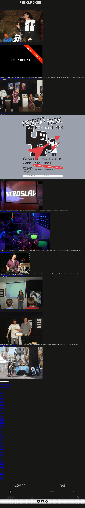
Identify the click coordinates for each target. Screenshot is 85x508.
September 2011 (2, 448)
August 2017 (1, 428)
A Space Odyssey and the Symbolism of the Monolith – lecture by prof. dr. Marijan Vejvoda (19, 78)
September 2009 (2, 460)
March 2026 (1, 393)
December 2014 (2, 433)
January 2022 (2, 412)
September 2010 (2, 455)
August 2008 (1, 466)
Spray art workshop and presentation (8, 345)
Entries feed (1, 478)
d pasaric (1, 79)
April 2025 (1, 397)
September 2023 (2, 405)
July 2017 (1, 429)
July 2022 (1, 409)
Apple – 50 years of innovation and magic (5, 384)
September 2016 (2, 430)
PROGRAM (32, 6)
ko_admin (1, 44)
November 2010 (2, 453)
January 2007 (2, 468)
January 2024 (2, 404)
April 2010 (1, 458)
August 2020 (1, 417)
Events (1, 472)
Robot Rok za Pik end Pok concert (7, 113)
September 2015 (2, 432)
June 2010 (1, 456)
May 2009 (1, 462)
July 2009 (1, 461)
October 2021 (2, 414)
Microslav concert (4, 180)
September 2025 (2, 396)
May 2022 (1, 410)
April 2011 (1, 451)
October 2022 (2, 408)
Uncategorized (2, 474)
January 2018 (2, 425)
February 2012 (2, 445)
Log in (1, 477)
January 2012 (2, 446)
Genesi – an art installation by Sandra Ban (9, 211)
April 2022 (1, 411)
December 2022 (2, 407)
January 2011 (2, 452)
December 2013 (2, 437)
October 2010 (2, 454)
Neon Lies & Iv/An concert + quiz (4, 385)
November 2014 (2, 434)
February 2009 (2, 463)
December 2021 (2, 413)
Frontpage (1, 473)
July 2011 (1, 449)
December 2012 (2, 441)
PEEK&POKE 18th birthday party (4, 387)
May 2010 (1, 457)
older (1, 380)
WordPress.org (2, 479)
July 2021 (1, 415)
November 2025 (2, 395)
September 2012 (2, 443)
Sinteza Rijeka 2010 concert (6, 252)
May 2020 (1, 418)
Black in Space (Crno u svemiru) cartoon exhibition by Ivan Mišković (15, 310)
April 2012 (1, 444)
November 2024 (2, 400)
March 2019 (1, 422)
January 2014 (2, 436)
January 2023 (2, 406)
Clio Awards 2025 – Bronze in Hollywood (5, 386)
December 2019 (2, 420)
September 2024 (2, 401)
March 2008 (1, 467)
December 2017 (2, 426)
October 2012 (2, 442)
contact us (63, 484)
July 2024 (1, 402)
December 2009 (2, 459)
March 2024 (1, 403)
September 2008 (2, 465)
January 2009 (2, 464)
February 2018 (2, 424)
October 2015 (2, 431)
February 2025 (2, 399)
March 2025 (1, 398)
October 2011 (2, 447)
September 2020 (2, 416)
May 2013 (1, 439)
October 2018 (2, 423)
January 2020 (2, 419)
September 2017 (2, 427)
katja (0, 114)
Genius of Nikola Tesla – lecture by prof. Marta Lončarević (12, 275)
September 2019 (2, 421)
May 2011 (1, 450)
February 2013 (2, 440)
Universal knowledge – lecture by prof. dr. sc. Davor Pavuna (12, 43)
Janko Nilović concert (4, 9)
